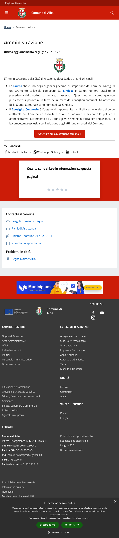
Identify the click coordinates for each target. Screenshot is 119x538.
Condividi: (12, 146)
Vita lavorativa (68, 345)
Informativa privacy (13, 487)
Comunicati (66, 392)
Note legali (8, 492)
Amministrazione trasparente (18, 482)
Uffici (5, 345)
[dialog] (59, 518)
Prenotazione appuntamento (76, 436)
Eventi (64, 413)
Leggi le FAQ (67, 445)
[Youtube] (102, 313)
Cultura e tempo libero (73, 341)
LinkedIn (72, 152)
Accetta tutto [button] (47, 524)
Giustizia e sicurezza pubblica (18, 392)
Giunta (17, 86)
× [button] (115, 501)
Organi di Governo (12, 336)
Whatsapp (41, 152)
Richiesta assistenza (71, 450)
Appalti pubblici (69, 355)
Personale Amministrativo (17, 359)
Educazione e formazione (16, 387)
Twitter (26, 152)
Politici (6, 355)
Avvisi (63, 396)
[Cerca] (112, 13)
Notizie (64, 387)
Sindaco (68, 90)
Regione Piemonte (15, 3)
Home (7, 27)
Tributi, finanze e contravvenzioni (21, 396)
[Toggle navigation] (7, 13)
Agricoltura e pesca (13, 415)
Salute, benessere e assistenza (19, 406)
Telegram (57, 152)
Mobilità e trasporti (71, 369)
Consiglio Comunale (25, 109)
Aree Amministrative (14, 341)
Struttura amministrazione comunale (59, 134)
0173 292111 (30, 464)
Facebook (11, 152)
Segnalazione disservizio (74, 441)
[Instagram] (93, 317)
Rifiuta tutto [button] (72, 524)
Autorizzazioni (10, 410)
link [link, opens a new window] (88, 517)
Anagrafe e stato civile (73, 336)
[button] (59, 532)
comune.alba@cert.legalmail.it (25, 455)
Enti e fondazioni (11, 350)
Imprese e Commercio (72, 350)
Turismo (64, 364)
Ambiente (7, 401)
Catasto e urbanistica (72, 359)
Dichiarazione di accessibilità (18, 496)
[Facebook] (93, 313)
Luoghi (64, 418)
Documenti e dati (11, 364)
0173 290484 (15, 459)
